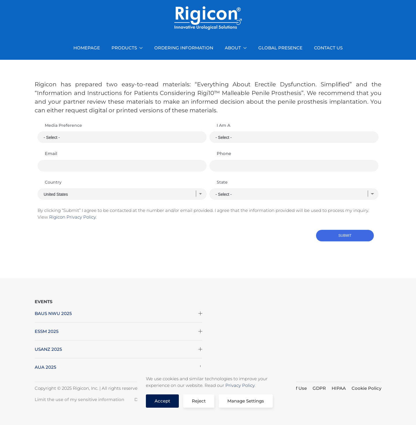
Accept (162, 401)
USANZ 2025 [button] (118, 349)
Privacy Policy (240, 385)
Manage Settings (245, 401)
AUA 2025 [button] (118, 367)
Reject (199, 401)
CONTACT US (328, 48)
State (222, 182)
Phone (224, 153)
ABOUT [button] (236, 48)
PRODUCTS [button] (127, 48)
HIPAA (339, 388)
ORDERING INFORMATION (183, 48)
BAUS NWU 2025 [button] (118, 313)
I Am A (223, 125)
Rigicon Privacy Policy (72, 217)
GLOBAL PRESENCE (280, 48)
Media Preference (63, 125)
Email (51, 153)
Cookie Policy (366, 388)
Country (53, 182)
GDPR (319, 388)
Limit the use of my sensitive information (79, 399)
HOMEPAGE (86, 48)
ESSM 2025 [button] (118, 331)
